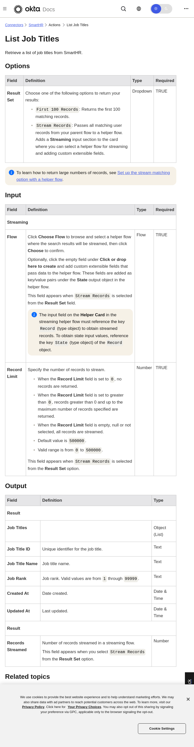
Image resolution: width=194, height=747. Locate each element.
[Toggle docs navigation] (5, 9)
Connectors (14, 25)
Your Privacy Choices (84, 707)
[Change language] (139, 9)
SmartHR (36, 25)
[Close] (188, 699)
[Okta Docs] (34, 8)
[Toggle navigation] (186, 9)
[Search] (123, 8)
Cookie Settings (162, 728)
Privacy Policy (33, 707)
